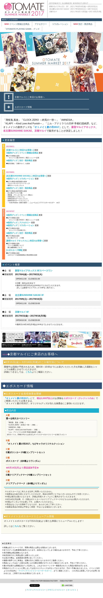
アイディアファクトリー (36, 590)
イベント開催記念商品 (17, 24)
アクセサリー (41, 24)
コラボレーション (60, 24)
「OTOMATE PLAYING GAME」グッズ (21, 29)
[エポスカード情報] (14, 250)
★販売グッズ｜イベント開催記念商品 (22, 153)
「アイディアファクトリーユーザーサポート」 (35, 571)
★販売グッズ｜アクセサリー (18, 222)
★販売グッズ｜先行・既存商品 (19, 160)
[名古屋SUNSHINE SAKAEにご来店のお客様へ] (26, 176)
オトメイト (71, 590)
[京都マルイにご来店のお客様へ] (20, 150)
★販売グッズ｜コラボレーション (20, 179)
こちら (28, 372)
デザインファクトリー (56, 590)
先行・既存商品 (83, 24)
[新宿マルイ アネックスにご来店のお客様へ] (25, 241)
